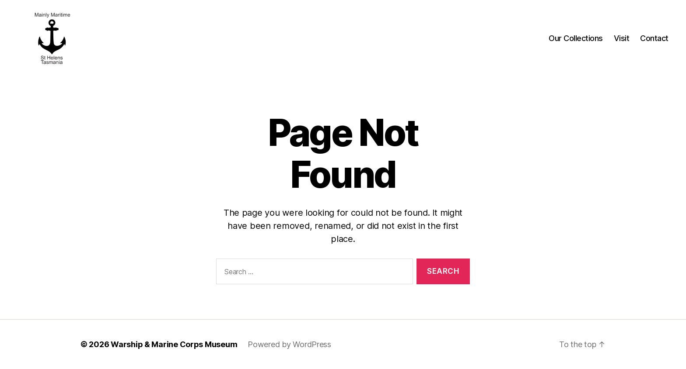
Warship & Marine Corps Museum (174, 344)
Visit (622, 38)
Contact (654, 38)
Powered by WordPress (289, 344)
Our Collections (576, 38)
